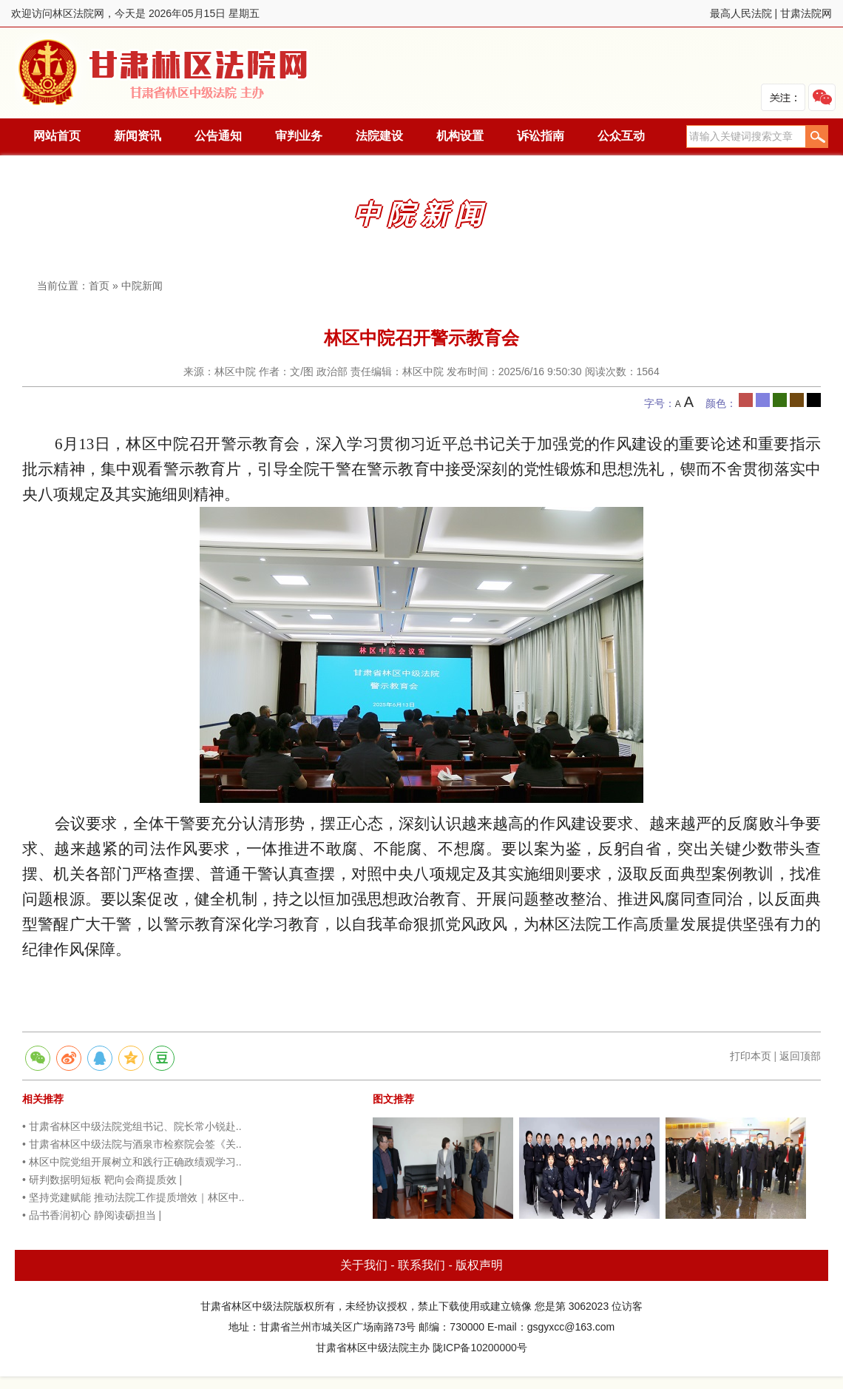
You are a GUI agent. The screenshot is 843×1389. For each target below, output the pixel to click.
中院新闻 (142, 286)
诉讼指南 (540, 136)
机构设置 (460, 136)
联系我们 (421, 1265)
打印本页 (750, 1056)
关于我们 (363, 1265)
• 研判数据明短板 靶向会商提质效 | (102, 1179)
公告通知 (218, 136)
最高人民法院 (741, 13)
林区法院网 (164, 72)
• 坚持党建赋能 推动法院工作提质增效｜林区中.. (133, 1197)
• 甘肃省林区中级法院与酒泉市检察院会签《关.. (132, 1144)
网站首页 (57, 136)
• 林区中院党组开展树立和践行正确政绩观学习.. (132, 1162)
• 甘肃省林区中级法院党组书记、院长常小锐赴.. (132, 1126)
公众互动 (621, 136)
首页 (99, 286)
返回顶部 (800, 1056)
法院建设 (379, 136)
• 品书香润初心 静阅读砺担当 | (91, 1215)
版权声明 (479, 1265)
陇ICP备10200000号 (480, 1347)
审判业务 (298, 136)
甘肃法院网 (806, 13)
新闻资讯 (137, 136)
